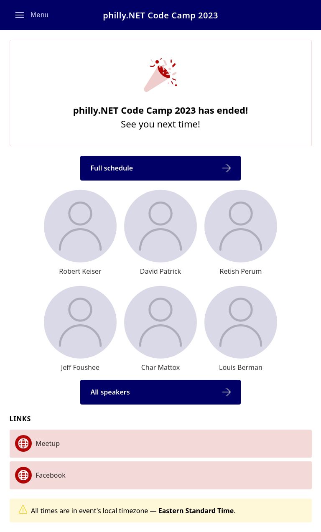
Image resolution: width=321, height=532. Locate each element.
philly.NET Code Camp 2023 (160, 15)
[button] (32, 15)
